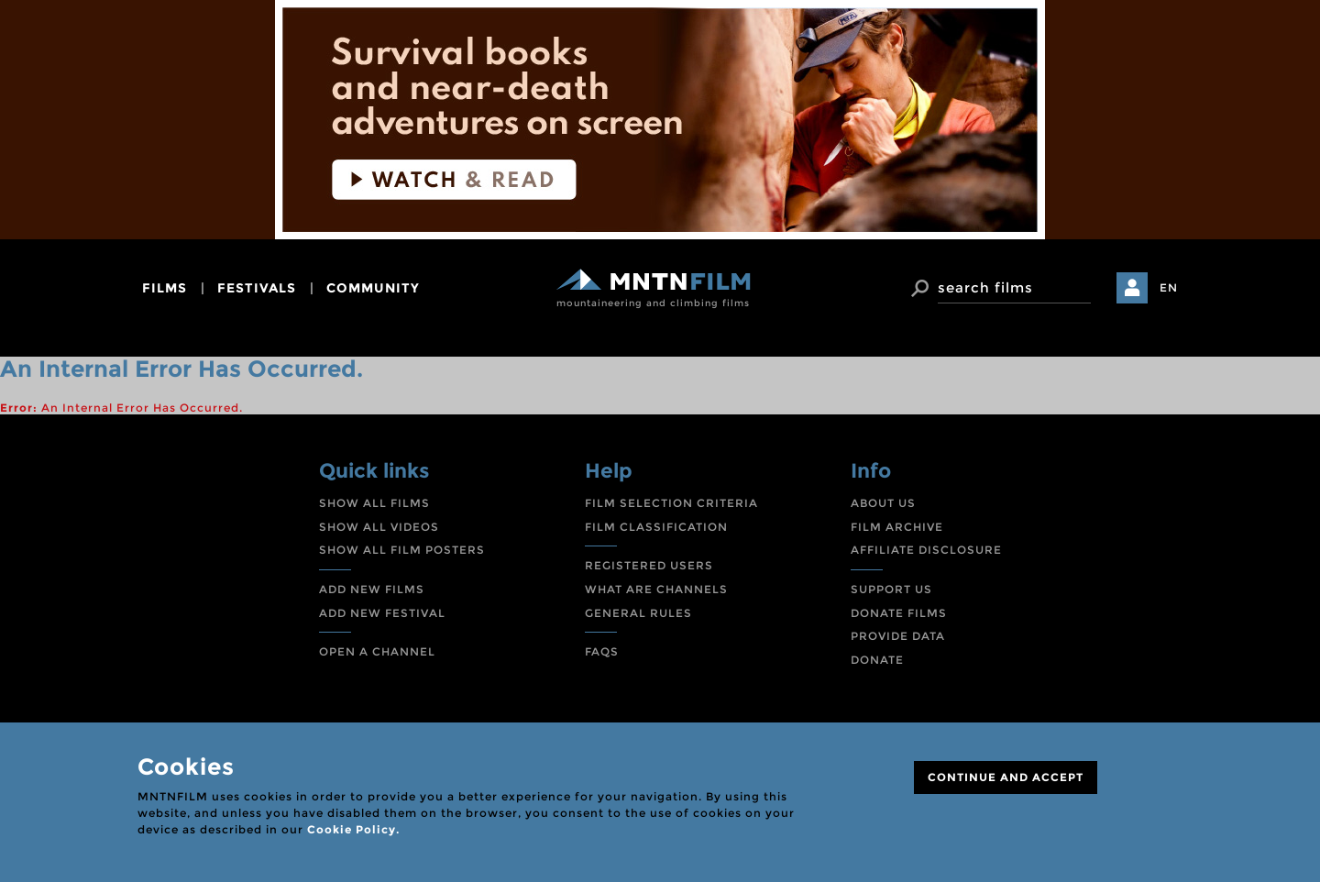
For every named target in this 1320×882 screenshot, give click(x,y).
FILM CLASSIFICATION (656, 527)
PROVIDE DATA (898, 636)
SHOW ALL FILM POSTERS (402, 550)
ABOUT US (883, 503)
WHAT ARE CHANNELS (656, 589)
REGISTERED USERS (649, 565)
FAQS (602, 651)
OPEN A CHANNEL (377, 651)
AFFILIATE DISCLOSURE (926, 550)
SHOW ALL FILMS (374, 503)
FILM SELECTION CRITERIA (671, 503)
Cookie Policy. (353, 829)
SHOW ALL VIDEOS (379, 527)
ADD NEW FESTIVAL (382, 613)
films (164, 288)
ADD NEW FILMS (371, 589)
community (373, 288)
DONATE (877, 660)
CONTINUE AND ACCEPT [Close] (1006, 777)
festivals (256, 288)
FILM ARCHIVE (897, 527)
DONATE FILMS (899, 613)
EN (1169, 287)
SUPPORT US (891, 589)
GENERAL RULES (638, 613)
